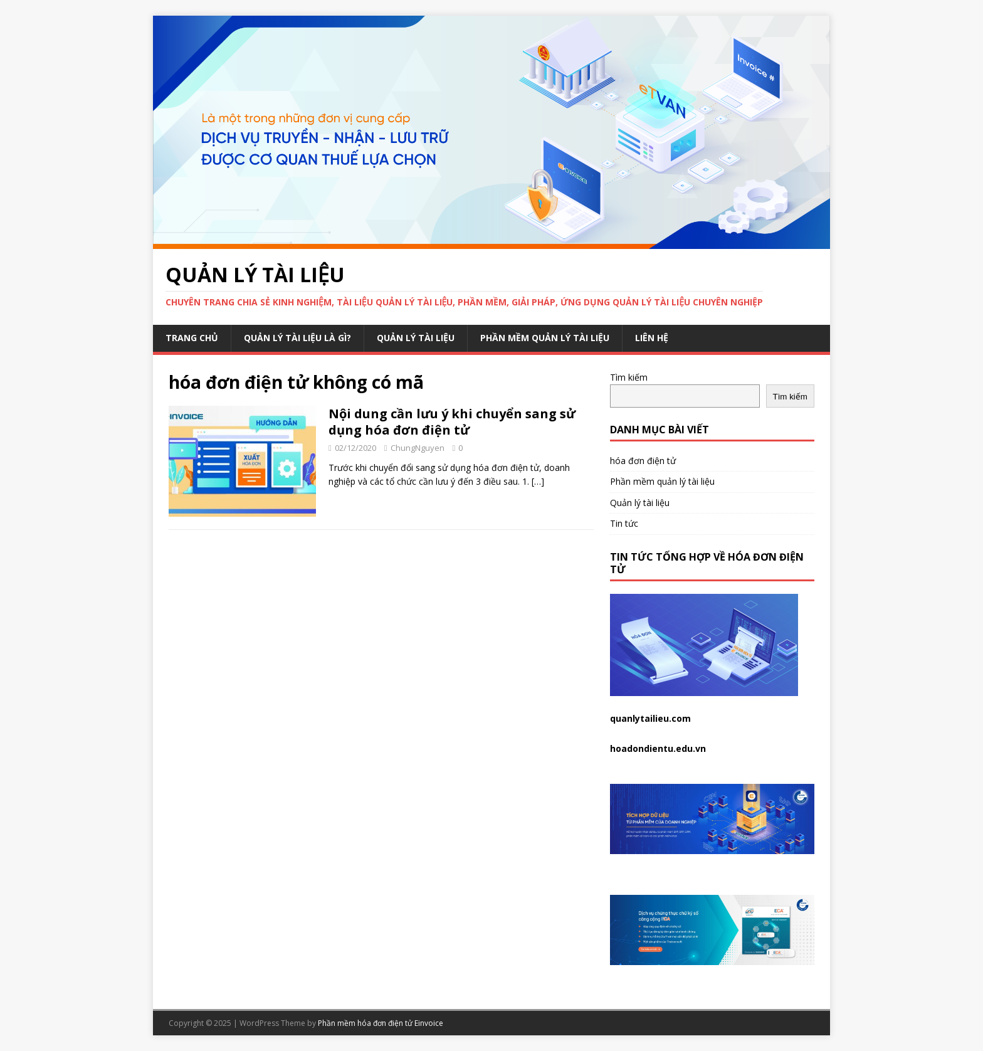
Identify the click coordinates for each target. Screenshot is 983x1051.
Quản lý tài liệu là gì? (297, 338)
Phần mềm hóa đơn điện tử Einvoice (380, 1023)
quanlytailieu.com (650, 718)
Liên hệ (651, 338)
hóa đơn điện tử (643, 461)
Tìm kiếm (629, 377)
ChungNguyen (417, 447)
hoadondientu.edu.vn (658, 748)
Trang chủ (192, 338)
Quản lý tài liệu (416, 338)
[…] (538, 481)
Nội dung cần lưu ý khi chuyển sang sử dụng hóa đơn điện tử (452, 421)
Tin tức (624, 523)
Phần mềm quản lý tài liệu (544, 338)
